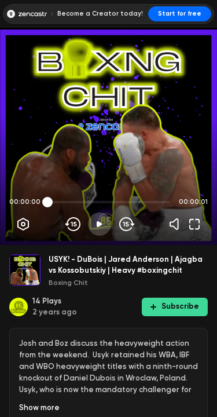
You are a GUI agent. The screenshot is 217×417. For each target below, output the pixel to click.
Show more (39, 407)
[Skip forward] (126, 224)
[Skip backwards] (73, 224)
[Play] (99, 224)
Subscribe (174, 306)
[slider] (47, 202)
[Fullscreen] (194, 224)
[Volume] (177, 224)
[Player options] (23, 224)
